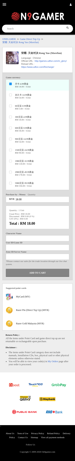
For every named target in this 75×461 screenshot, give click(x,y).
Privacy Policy (37, 433)
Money (22, 194)
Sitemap (34, 437)
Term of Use (22, 433)
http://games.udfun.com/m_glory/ (51, 61)
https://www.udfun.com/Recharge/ (37, 67)
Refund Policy (53, 433)
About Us (10, 433)
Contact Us (23, 437)
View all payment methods (53, 437)
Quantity (32, 194)
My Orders (53, 361)
